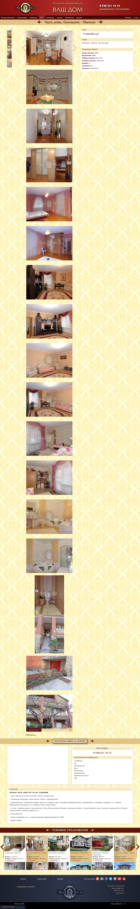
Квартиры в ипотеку (26, 887)
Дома (41, 17)
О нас (136, 17)
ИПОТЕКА (60, 879)
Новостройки (22, 17)
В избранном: (8, 907)
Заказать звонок (34, 730)
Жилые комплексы (7, 17)
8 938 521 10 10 (102, 753)
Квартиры (33, 17)
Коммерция (69, 17)
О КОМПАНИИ (41, 879)
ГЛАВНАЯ (23, 879)
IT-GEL (124, 904)
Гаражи (79, 17)
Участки (59, 17)
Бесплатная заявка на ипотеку (70, 741)
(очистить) (20, 907)
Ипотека (128, 17)
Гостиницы (50, 17)
